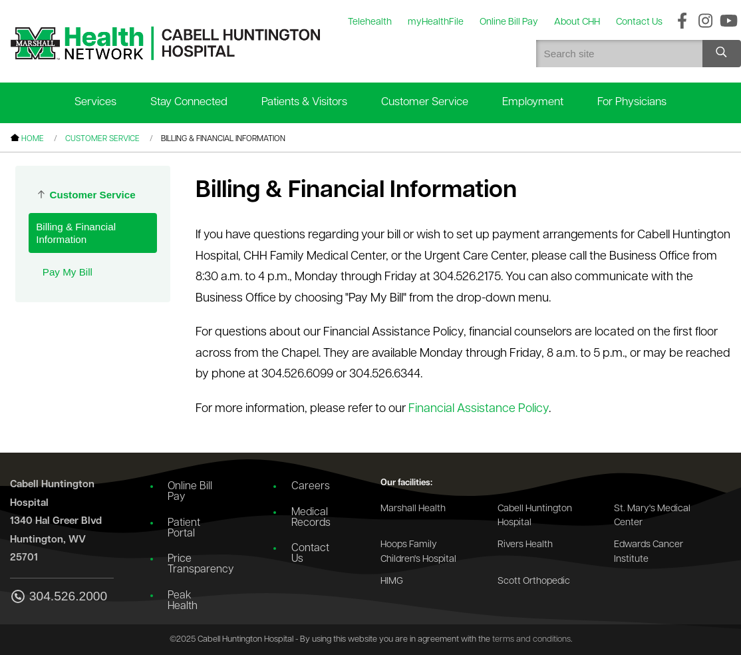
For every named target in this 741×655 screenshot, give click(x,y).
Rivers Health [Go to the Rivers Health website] (525, 545)
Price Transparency (197, 564)
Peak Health (183, 601)
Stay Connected (188, 102)
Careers (310, 486)
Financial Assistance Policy (478, 409)
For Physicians (632, 102)
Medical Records (311, 518)
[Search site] (721, 53)
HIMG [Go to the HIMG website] (391, 581)
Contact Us (310, 553)
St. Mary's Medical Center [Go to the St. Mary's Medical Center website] (652, 516)
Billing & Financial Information (76, 233)
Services (95, 102)
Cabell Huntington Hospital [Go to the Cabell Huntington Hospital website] (535, 516)
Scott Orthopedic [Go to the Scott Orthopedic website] (534, 581)
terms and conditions (531, 639)
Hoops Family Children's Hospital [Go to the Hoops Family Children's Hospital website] (418, 552)
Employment (532, 102)
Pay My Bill (67, 272)
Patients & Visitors (304, 102)
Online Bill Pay (190, 492)
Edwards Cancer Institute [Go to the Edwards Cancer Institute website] (648, 552)
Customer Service (424, 102)
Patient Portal (184, 528)
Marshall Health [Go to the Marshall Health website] (413, 509)
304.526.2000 (58, 597)
